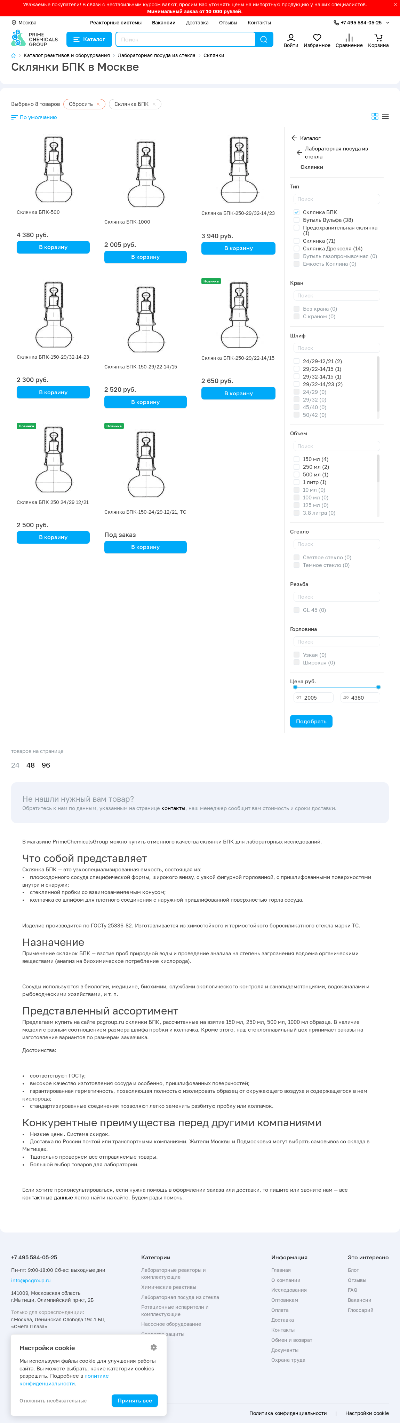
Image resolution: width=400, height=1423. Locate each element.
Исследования (289, 1290)
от (298, 697)
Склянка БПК (320, 212)
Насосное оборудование (171, 1324)
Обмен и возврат (291, 1340)
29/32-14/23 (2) (323, 384)
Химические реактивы (168, 1287)
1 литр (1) (315, 482)
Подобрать (311, 721)
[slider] (295, 687)
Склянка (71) (319, 241)
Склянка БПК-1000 (127, 222)
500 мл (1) (316, 474)
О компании (286, 1280)
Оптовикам (284, 1300)
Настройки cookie (367, 1413)
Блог (353, 1270)
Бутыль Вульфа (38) (328, 220)
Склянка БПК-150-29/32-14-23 (53, 357)
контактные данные (47, 1197)
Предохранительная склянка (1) (340, 230)
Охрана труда (288, 1360)
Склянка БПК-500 (38, 212)
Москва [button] (24, 22)
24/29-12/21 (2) (322, 361)
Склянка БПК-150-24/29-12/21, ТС (145, 512)
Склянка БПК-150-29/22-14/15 (140, 367)
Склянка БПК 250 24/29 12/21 (53, 502)
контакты (173, 808)
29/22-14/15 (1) (322, 369)
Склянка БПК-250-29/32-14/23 (238, 213)
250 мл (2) (316, 467)
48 (30, 765)
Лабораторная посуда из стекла (336, 152)
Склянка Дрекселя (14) (333, 248)
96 (46, 765)
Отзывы (228, 22)
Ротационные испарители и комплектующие (175, 1310)
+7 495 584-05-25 (361, 22)
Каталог (89, 39)
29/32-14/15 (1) (322, 376)
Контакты (259, 22)
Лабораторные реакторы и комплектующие (173, 1273)
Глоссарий (361, 1310)
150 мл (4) (316, 459)
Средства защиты (162, 1334)
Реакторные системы (116, 22)
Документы (284, 1350)
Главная (281, 1270)
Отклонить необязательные (53, 1400)
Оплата (280, 1310)
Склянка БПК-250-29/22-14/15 (237, 358)
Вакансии (164, 22)
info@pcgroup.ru (30, 1280)
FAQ (353, 1290)
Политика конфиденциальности (288, 1413)
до (346, 697)
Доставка (197, 22)
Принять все (135, 1400)
